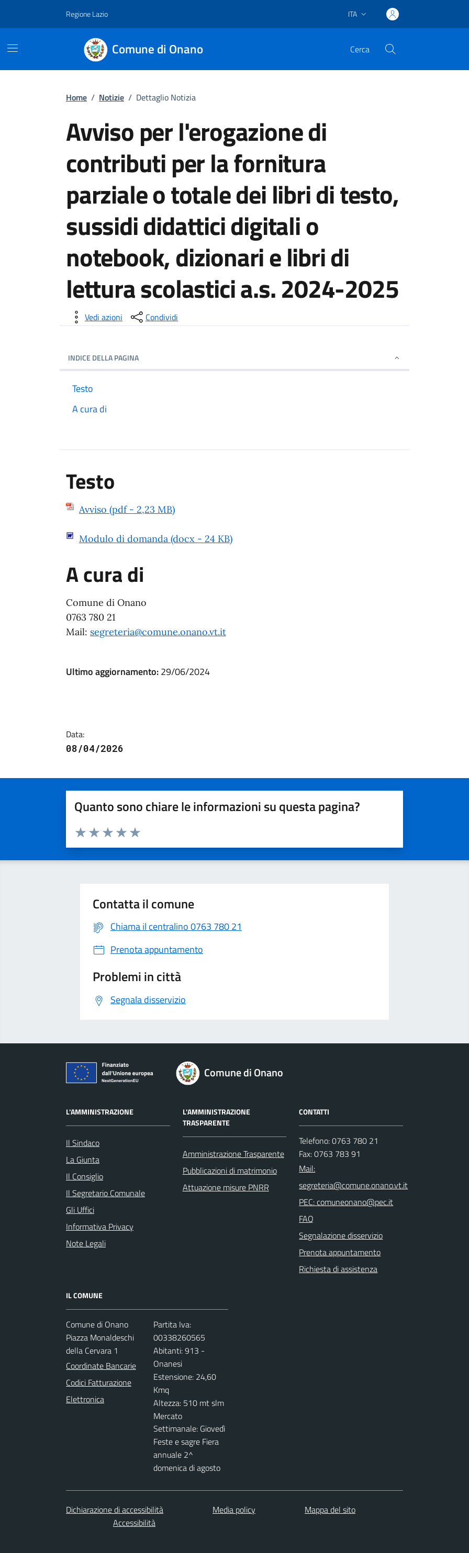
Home (76, 97)
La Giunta (82, 1159)
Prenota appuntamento (340, 1252)
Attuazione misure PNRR (226, 1187)
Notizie (111, 97)
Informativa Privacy (99, 1226)
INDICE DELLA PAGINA (234, 357)
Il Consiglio (84, 1176)
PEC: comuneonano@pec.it (346, 1202)
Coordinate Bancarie (101, 1365)
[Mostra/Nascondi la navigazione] (12, 48)
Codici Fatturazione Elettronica (98, 1390)
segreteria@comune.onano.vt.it (158, 632)
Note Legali (86, 1243)
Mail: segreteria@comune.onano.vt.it (353, 1176)
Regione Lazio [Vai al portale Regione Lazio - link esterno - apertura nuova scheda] (87, 13)
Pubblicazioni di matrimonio (230, 1170)
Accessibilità (134, 1522)
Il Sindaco (82, 1142)
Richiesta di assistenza (338, 1269)
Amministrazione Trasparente (233, 1153)
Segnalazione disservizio (341, 1235)
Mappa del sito (330, 1509)
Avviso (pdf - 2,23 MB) (127, 509)
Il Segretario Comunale (105, 1193)
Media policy (234, 1509)
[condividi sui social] (153, 317)
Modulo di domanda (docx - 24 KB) (155, 539)
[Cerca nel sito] (390, 49)
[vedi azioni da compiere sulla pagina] (95, 317)
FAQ (306, 1218)
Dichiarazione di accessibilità (114, 1509)
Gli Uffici (80, 1209)
